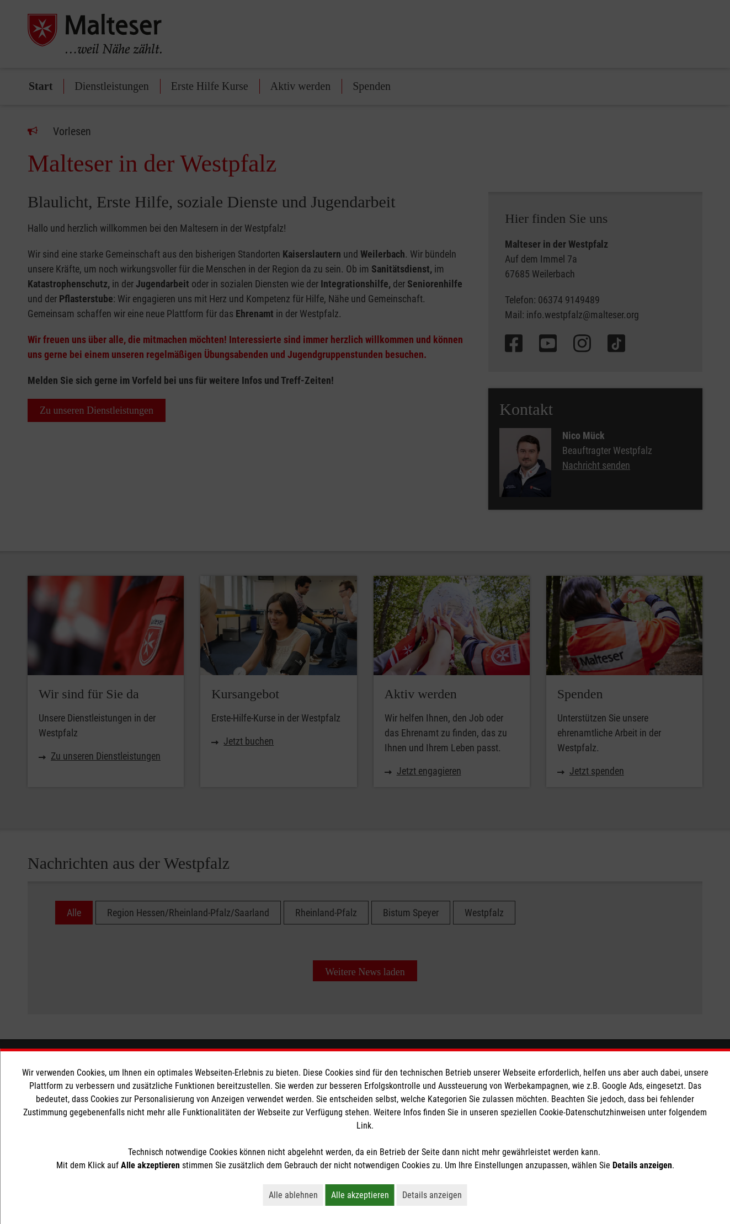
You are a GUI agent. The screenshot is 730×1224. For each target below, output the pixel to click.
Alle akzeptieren (363, 1194)
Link (363, 1125)
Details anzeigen (434, 1194)
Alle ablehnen (296, 1194)
